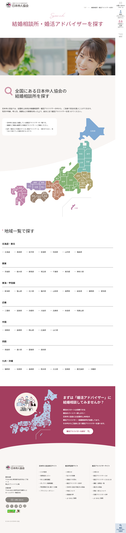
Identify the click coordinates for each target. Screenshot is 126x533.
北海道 (7, 252)
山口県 (55, 330)
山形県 (67, 252)
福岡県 (7, 369)
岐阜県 (79, 291)
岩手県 (31, 252)
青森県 (19, 252)
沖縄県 (93, 369)
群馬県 (31, 271)
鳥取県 (7, 330)
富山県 (19, 291)
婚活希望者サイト (71, 466)
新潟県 (7, 291)
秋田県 (55, 252)
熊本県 (43, 369)
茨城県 (7, 271)
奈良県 (67, 310)
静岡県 (91, 291)
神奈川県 (80, 271)
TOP (85, 7)
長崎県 (31, 369)
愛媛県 (31, 349)
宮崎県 (67, 369)
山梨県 (55, 291)
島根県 (19, 330)
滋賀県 (19, 310)
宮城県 (43, 252)
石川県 (31, 291)
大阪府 (43, 310)
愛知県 (103, 291)
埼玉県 (43, 271)
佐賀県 (19, 369)
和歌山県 (80, 310)
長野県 (67, 291)
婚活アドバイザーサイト (101, 466)
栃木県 (19, 271)
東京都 (67, 271)
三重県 (7, 310)
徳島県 (7, 349)
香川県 (19, 349)
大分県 (55, 369)
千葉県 (55, 271)
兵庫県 (55, 310)
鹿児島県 (80, 369)
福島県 (79, 252)
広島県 (43, 330)
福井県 (43, 291)
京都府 (31, 310)
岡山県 (31, 330)
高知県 (43, 349)
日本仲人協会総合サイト (48, 466)
